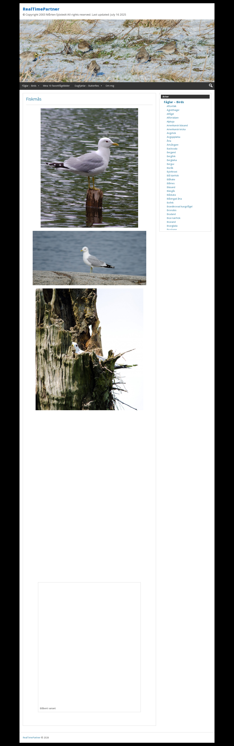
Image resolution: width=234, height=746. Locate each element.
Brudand (171, 214)
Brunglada (172, 225)
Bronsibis (171, 210)
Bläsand (171, 187)
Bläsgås (171, 190)
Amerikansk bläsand (177, 125)
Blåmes (171, 183)
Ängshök (171, 133)
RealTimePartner (41, 9)
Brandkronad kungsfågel (179, 206)
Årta (169, 140)
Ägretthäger (173, 110)
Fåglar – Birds (29, 85)
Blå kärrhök (173, 175)
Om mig (110, 85)
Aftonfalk (171, 106)
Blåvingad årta (174, 198)
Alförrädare (173, 117)
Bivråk (170, 167)
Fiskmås (33, 99)
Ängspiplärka (173, 136)
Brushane (172, 229)
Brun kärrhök (173, 218)
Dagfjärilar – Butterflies (87, 85)
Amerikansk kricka (176, 129)
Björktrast (172, 171)
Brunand (171, 221)
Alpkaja (170, 121)
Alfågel (170, 113)
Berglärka (172, 160)
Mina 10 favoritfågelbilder (56, 85)
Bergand (171, 152)
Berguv (170, 164)
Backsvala (172, 148)
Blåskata (171, 194)
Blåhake (171, 179)
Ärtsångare (172, 144)
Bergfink (171, 156)
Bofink (170, 202)
